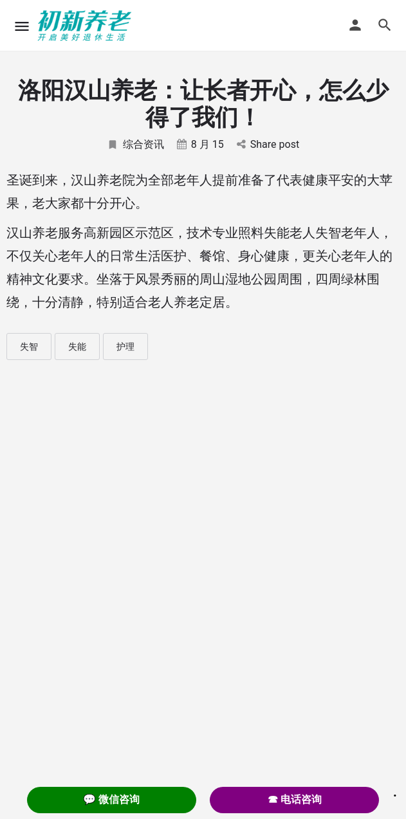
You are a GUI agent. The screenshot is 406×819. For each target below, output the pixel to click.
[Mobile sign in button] (355, 25)
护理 (125, 346)
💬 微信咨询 (111, 799)
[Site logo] (86, 26)
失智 (29, 346)
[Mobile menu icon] (22, 26)
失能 (77, 346)
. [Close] (395, 791)
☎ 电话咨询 (295, 799)
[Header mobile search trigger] (384, 25)
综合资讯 (135, 144)
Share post (268, 144)
